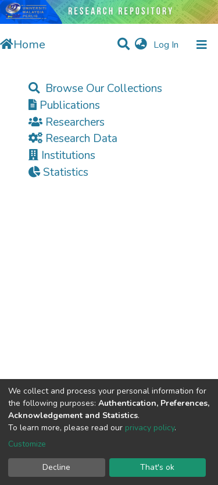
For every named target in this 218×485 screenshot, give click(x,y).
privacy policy (149, 427)
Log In (167, 44)
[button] (141, 45)
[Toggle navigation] (201, 44)
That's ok (157, 467)
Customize (27, 443)
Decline (56, 467)
